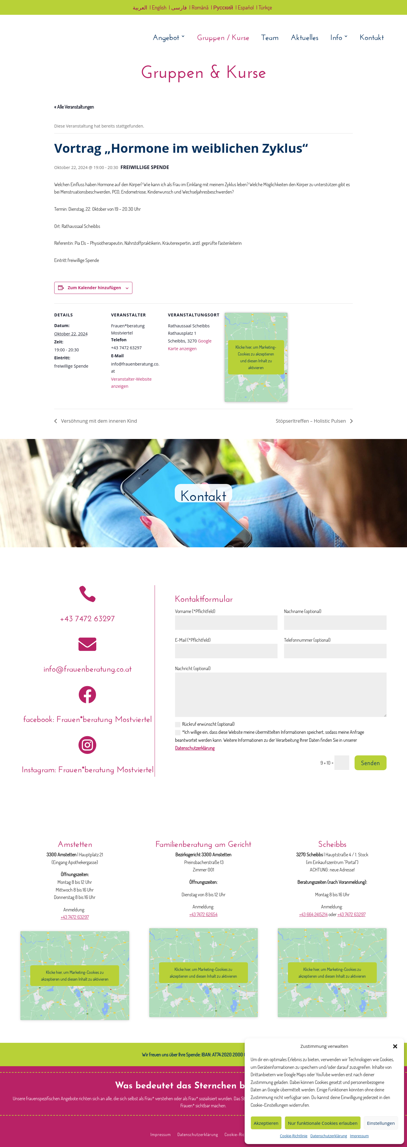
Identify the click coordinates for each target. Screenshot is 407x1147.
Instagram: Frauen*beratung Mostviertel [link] (87, 768)
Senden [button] (370, 763)
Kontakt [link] (372, 37)
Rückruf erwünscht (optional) (205, 724)
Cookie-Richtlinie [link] (293, 1135)
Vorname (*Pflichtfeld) (195, 611)
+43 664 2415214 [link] (313, 914)
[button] (395, 1046)
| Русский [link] (222, 8)
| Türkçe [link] (264, 8)
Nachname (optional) (302, 611)
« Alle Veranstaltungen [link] (74, 107)
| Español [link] (244, 8)
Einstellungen (381, 1123)
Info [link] (336, 37)
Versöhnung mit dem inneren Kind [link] (98, 421)
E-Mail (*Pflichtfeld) (193, 640)
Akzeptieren (266, 1123)
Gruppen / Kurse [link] (223, 37)
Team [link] (270, 37)
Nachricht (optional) (193, 668)
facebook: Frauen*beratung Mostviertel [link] (87, 717)
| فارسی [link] (178, 8)
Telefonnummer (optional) (307, 640)
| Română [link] (199, 8)
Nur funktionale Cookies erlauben (323, 1123)
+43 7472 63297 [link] (87, 617)
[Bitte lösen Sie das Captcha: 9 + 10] (341, 762)
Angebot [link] (166, 37)
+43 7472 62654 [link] (203, 914)
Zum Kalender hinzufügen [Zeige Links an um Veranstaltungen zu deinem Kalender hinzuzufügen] (94, 287)
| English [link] (158, 8)
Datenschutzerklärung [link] (328, 1135)
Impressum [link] (359, 1135)
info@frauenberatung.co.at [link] (88, 667)
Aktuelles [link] (304, 37)
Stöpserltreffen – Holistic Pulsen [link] (311, 421)
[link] (66, 47)
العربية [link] (140, 8)
